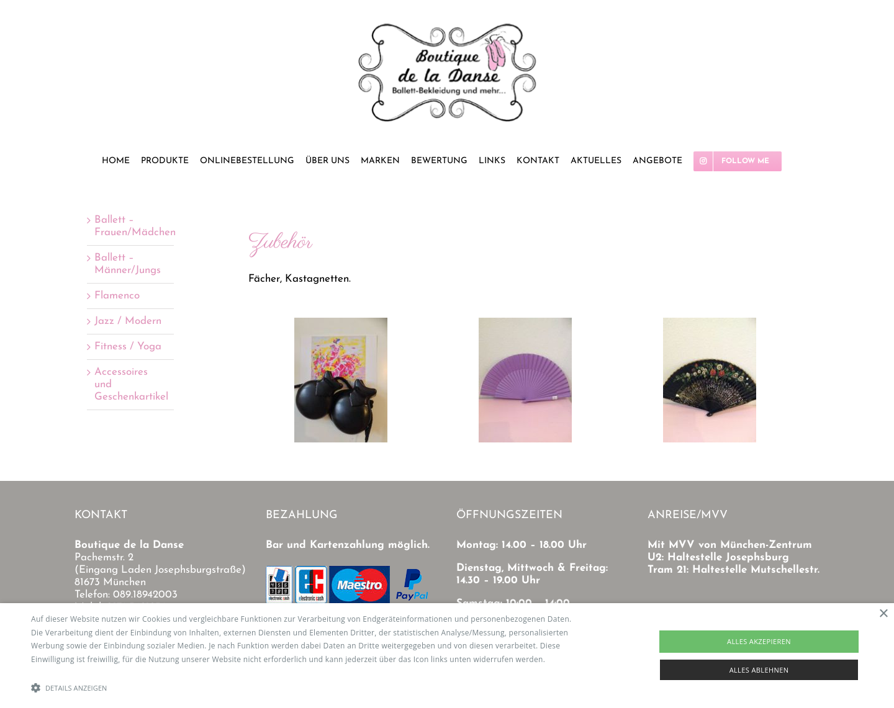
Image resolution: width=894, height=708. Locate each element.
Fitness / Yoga (127, 346)
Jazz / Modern (127, 321)
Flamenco (117, 295)
